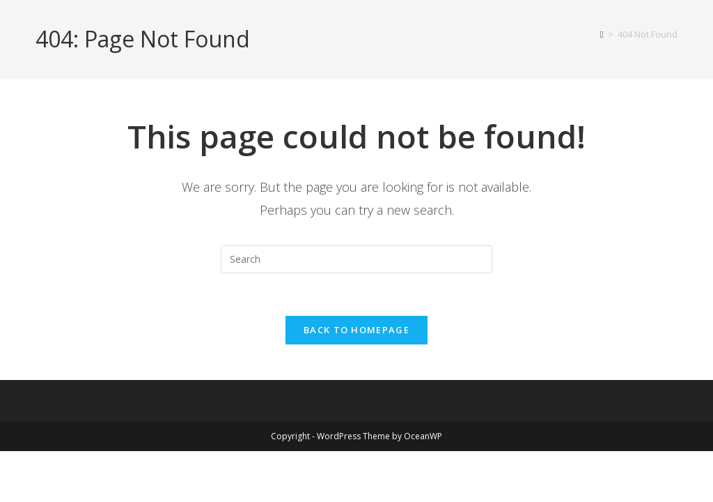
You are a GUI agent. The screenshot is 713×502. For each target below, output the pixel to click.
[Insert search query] (356, 259)
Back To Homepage (356, 330)
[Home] (602, 34)
